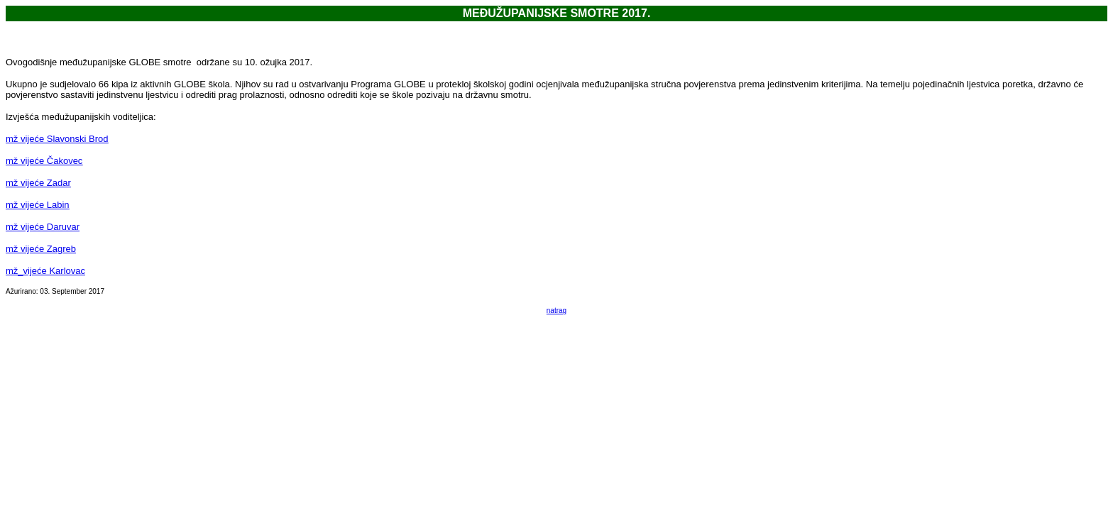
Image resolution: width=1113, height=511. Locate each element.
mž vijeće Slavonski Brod (57, 138)
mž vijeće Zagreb (41, 248)
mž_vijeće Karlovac (45, 270)
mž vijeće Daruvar (43, 226)
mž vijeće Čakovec (44, 160)
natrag (556, 310)
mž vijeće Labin (38, 204)
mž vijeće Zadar (38, 182)
